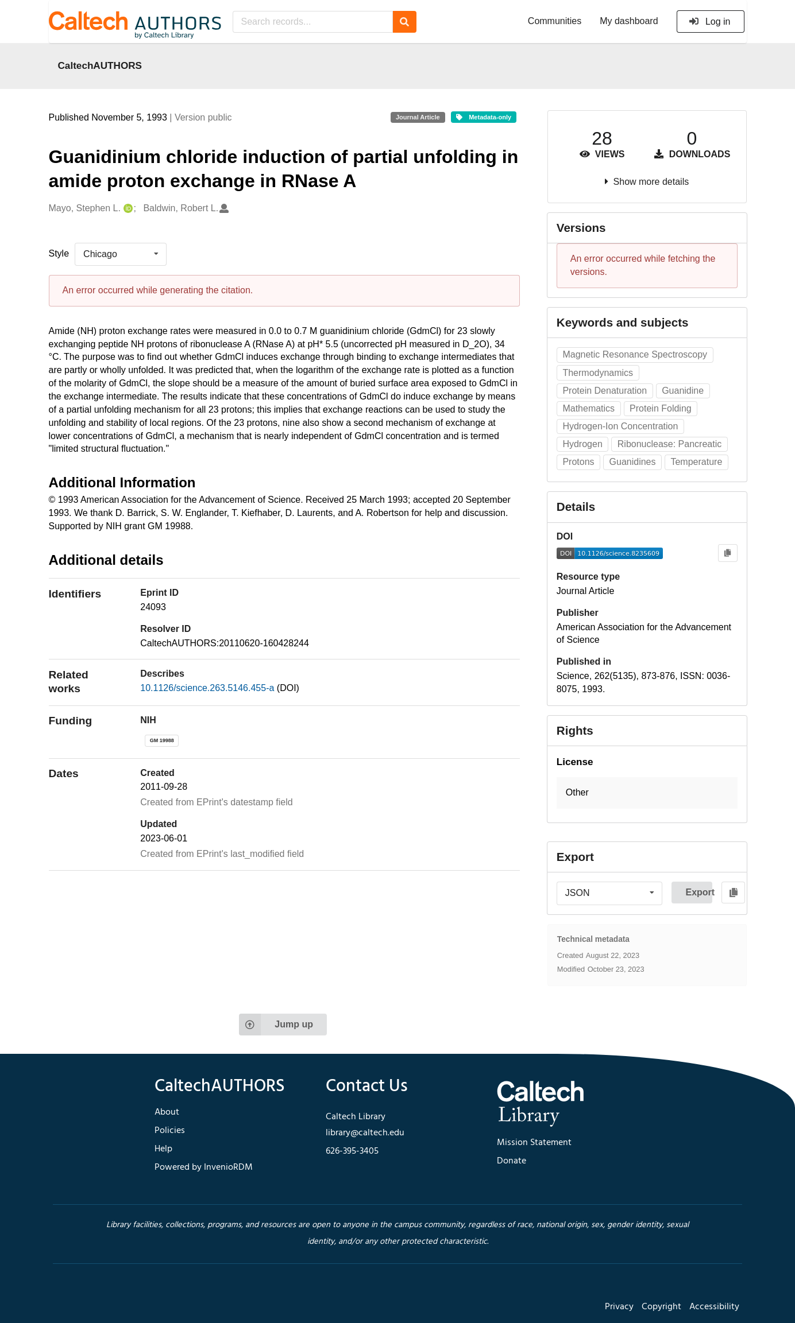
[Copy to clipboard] (727, 553)
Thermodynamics (597, 373)
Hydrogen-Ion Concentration (620, 426)
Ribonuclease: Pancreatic (669, 444)
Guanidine (683, 390)
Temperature (696, 462)
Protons (578, 462)
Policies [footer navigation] (170, 1130)
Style (59, 253)
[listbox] (121, 254)
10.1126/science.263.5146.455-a (208, 688)
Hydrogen (582, 444)
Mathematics (588, 408)
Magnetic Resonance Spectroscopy (634, 354)
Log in (710, 21)
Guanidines (632, 462)
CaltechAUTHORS (100, 65)
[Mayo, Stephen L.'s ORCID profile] (127, 208)
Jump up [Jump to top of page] (276, 1024)
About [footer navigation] (167, 1112)
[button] (647, 793)
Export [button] (698, 892)
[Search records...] (313, 22)
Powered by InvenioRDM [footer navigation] (204, 1167)
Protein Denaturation (604, 390)
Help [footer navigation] (163, 1149)
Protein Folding (661, 408)
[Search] (404, 22)
